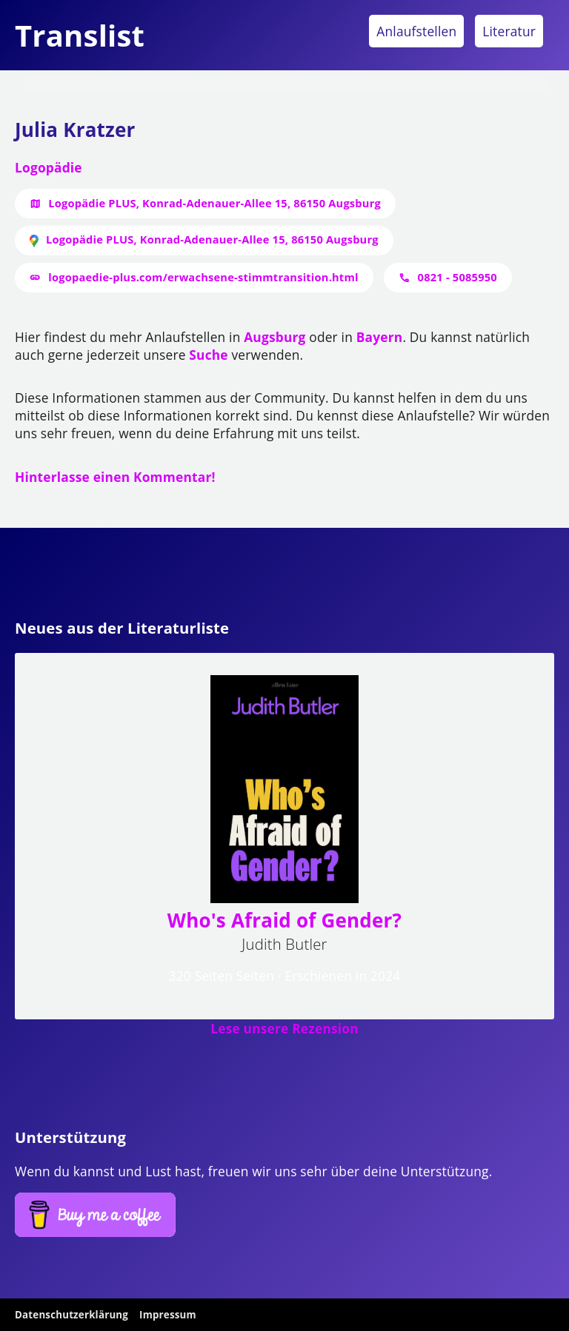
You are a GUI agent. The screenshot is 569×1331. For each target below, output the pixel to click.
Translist (79, 35)
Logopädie (48, 167)
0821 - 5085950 (457, 276)
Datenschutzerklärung (71, 1314)
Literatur (509, 31)
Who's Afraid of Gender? (284, 920)
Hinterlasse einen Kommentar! (115, 477)
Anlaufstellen (416, 31)
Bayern (379, 337)
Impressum (167, 1314)
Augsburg (274, 337)
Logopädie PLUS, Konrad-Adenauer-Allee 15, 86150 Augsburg (214, 202)
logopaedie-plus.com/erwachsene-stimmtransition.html (203, 276)
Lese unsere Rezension (284, 1028)
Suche (208, 354)
